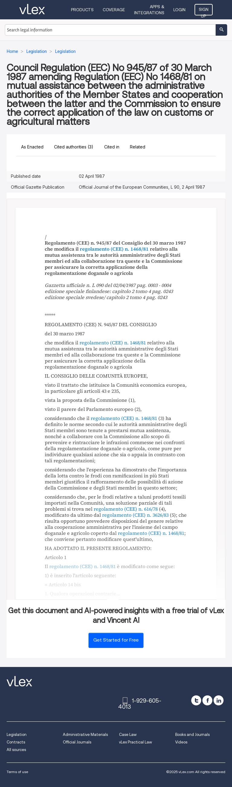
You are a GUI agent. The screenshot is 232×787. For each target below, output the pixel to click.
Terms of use (17, 772)
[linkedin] (219, 700)
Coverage (114, 9)
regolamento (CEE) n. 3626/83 (135, 515)
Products (82, 9)
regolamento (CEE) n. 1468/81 (114, 249)
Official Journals (77, 742)
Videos (181, 742)
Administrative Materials (85, 734)
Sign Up (203, 11)
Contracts (16, 742)
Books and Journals (192, 734)
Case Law (128, 734)
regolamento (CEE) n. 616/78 (126, 509)
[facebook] (207, 700)
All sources (16, 749)
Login (179, 9)
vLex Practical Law (135, 742)
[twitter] (196, 700)
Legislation (17, 734)
